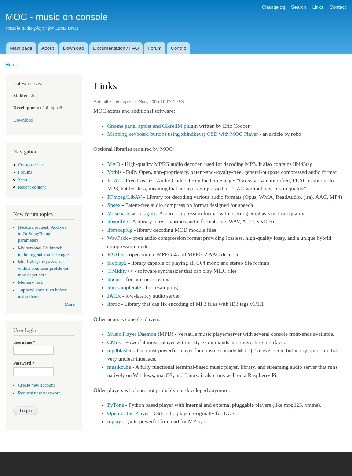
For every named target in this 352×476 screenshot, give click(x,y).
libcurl (114, 279)
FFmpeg (116, 197)
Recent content (32, 187)
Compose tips (31, 164)
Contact (338, 7)
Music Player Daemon (131, 334)
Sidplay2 (116, 263)
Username (24, 342)
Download (73, 48)
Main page (21, 48)
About (47, 48)
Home (12, 64)
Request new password (39, 392)
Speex (114, 205)
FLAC (114, 180)
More (70, 304)
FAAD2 (115, 254)
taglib (148, 213)
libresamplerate (124, 287)
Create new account (36, 385)
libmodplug (119, 230)
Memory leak (30, 282)
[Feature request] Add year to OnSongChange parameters (43, 234)
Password (23, 363)
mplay (114, 421)
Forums (25, 172)
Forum (155, 48)
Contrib (178, 48)
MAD (113, 164)
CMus (114, 342)
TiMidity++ (120, 271)
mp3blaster (119, 350)
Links (317, 7)
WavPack (117, 238)
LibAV (134, 197)
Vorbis (114, 172)
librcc (113, 304)
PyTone (115, 405)
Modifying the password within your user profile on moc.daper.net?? (43, 268)
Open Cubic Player (128, 413)
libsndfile (117, 221)
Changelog (273, 7)
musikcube (119, 367)
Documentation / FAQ (116, 48)
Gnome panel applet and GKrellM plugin (152, 126)
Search (298, 7)
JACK (114, 296)
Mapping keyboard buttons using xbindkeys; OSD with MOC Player (182, 134)
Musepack (118, 213)
